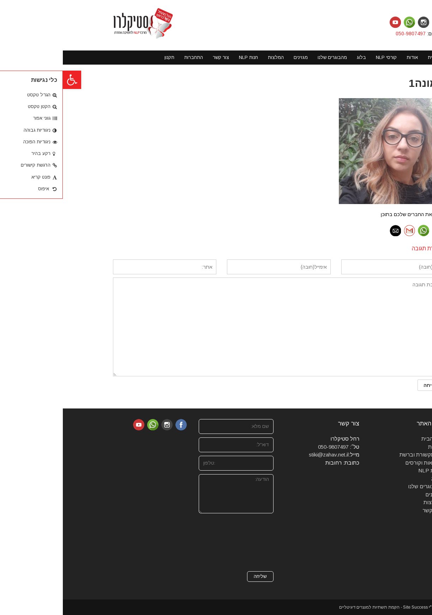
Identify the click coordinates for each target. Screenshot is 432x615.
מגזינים (370, 494)
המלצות (369, 502)
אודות (371, 447)
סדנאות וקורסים (360, 463)
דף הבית (368, 439)
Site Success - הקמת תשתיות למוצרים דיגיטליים (320, 607)
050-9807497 (348, 33)
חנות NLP (366, 470)
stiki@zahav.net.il (266, 455)
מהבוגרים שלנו (361, 486)
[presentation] (182, 542)
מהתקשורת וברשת (357, 455)
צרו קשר (369, 510)
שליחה (197, 576)
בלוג (373, 479)
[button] (9, 80)
